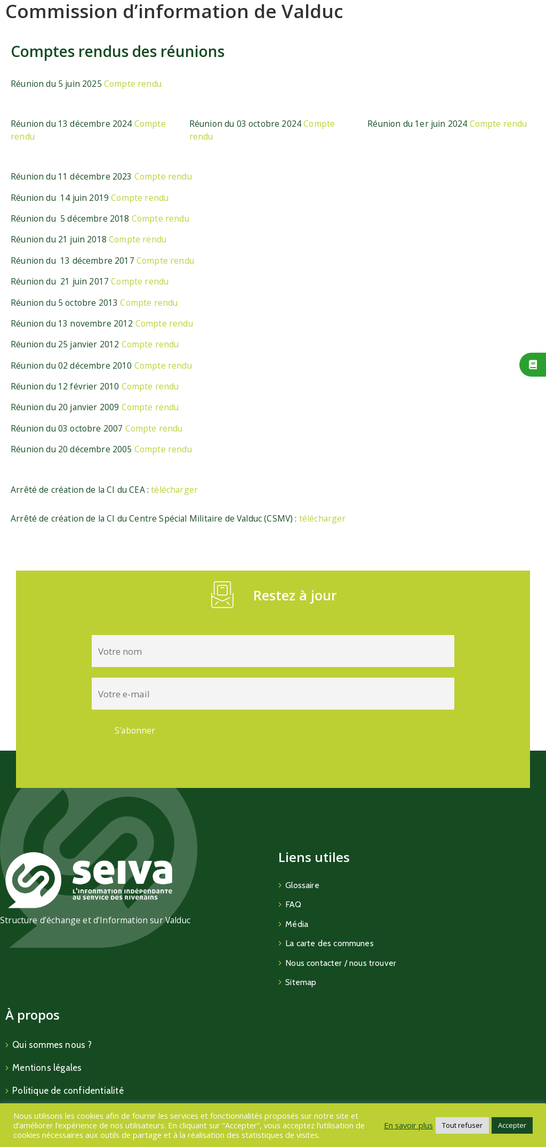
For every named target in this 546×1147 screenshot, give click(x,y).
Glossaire (302, 885)
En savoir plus (408, 1125)
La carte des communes (329, 943)
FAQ (293, 904)
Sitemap (300, 982)
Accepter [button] (512, 1125)
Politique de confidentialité (68, 1090)
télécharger (174, 489)
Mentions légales (47, 1067)
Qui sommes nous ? (52, 1044)
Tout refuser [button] (462, 1125)
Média (296, 924)
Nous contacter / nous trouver (340, 963)
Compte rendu (133, 84)
